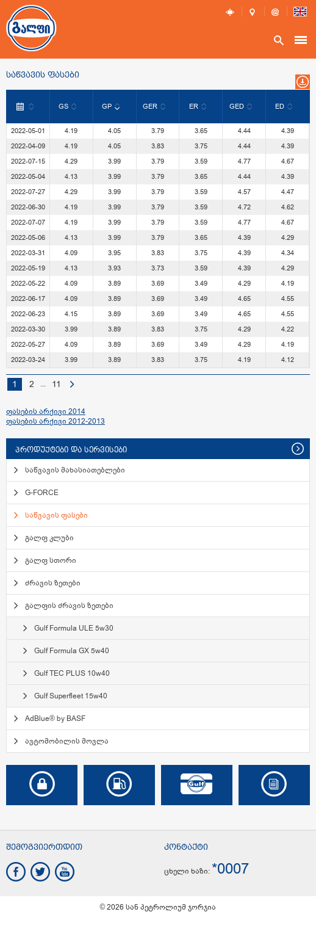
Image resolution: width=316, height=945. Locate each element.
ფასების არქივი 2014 (45, 411)
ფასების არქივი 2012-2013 (55, 421)
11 (56, 384)
